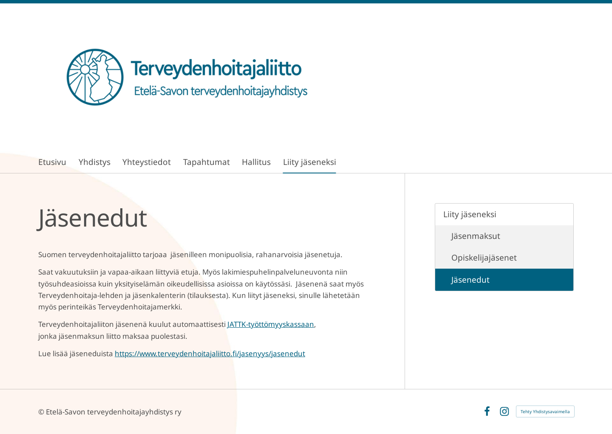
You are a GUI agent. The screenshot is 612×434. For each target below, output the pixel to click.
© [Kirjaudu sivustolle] (42, 412)
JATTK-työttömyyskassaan (270, 324)
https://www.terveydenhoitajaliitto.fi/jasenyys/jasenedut (210, 353)
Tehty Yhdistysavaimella (545, 411)
